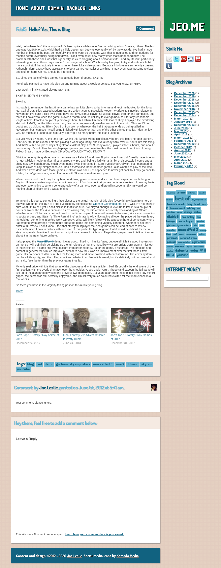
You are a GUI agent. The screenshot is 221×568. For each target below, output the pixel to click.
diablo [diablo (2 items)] (197, 212)
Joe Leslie (48, 387)
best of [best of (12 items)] (182, 198)
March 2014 (181, 118)
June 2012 (181, 153)
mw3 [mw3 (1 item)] (175, 234)
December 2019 (184, 96)
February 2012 (183, 166)
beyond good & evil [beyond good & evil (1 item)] (199, 199)
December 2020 (184, 93)
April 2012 (180, 159)
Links (94, 8)
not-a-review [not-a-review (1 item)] (191, 234)
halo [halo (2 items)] (195, 225)
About (38, 8)
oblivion (133, 364)
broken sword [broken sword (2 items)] (177, 208)
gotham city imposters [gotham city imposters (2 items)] (178, 225)
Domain (56, 8)
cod (39, 364)
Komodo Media (128, 555)
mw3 (120, 364)
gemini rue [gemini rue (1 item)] (200, 221)
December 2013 (184, 124)
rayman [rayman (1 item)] (170, 246)
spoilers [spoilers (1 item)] (170, 250)
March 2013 (181, 137)
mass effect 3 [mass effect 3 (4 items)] (188, 229)
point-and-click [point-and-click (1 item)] (184, 241)
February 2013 (183, 140)
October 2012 (183, 147)
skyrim (146, 364)
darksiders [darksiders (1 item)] (171, 212)
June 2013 (181, 128)
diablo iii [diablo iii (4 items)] (173, 216)
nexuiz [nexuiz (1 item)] (181, 234)
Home (22, 8)
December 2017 (184, 102)
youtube (23, 369)
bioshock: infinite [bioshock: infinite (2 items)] (176, 204)
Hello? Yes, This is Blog (49, 29)
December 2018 (184, 99)
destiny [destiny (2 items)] (188, 212)
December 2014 (184, 115)
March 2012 (181, 163)
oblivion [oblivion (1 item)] (202, 234)
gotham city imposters (73, 364)
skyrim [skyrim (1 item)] (189, 246)
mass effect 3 (103, 364)
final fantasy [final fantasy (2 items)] (188, 217)
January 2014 (183, 121)
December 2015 (184, 112)
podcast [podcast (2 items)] (171, 242)
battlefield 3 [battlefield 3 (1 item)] (192, 192)
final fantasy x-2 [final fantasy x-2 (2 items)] (186, 221)
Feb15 (21, 29)
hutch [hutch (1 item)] (202, 225)
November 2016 (184, 109)
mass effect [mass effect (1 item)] (171, 230)
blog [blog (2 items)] (189, 204)
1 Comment (145, 28)
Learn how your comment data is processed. (94, 534)
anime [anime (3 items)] (181, 192)
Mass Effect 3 (45, 241)
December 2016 (184, 105)
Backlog (76, 8)
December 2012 (184, 144)
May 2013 (180, 131)
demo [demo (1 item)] (179, 212)
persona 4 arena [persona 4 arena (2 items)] (188, 238)
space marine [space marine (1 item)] (199, 246)
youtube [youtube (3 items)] (182, 254)
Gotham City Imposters (107, 203)
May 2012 (180, 156)
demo (49, 364)
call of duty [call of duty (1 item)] (191, 208)
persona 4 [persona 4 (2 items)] (172, 238)
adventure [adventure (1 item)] (171, 192)
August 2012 (182, 150)
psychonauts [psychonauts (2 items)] (198, 242)
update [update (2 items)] (194, 250)
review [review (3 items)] (179, 246)
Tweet (19, 291)
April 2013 (180, 134)
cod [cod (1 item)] (198, 208)
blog (30, 364)
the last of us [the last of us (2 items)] (181, 250)
